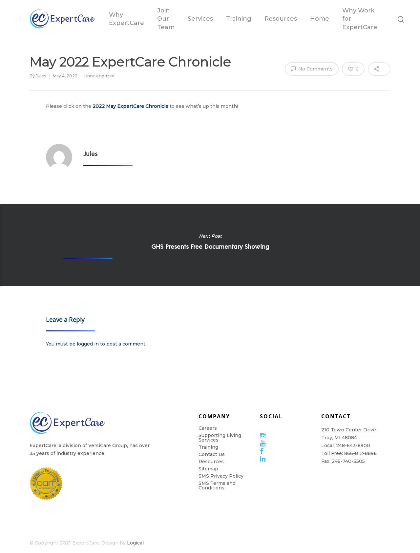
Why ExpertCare (126, 19)
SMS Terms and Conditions (217, 485)
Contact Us (212, 454)
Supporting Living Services (220, 437)
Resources (280, 18)
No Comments (312, 68)
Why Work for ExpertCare (359, 18)
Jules (41, 75)
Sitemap (208, 468)
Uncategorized (99, 75)
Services (200, 18)
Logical (135, 543)
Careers (208, 428)
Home (319, 18)
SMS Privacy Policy (221, 476)
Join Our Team (166, 18)
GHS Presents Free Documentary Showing (210, 245)
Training (238, 18)
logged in (88, 344)
